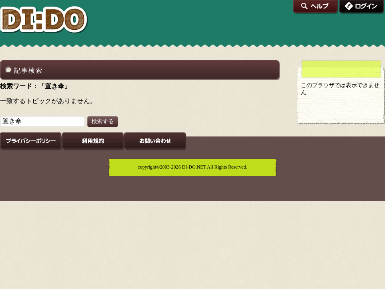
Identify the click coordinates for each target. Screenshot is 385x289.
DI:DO (44, 20)
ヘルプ (316, 7)
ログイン (362, 7)
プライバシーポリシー (31, 141)
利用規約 (93, 141)
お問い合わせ (155, 141)
